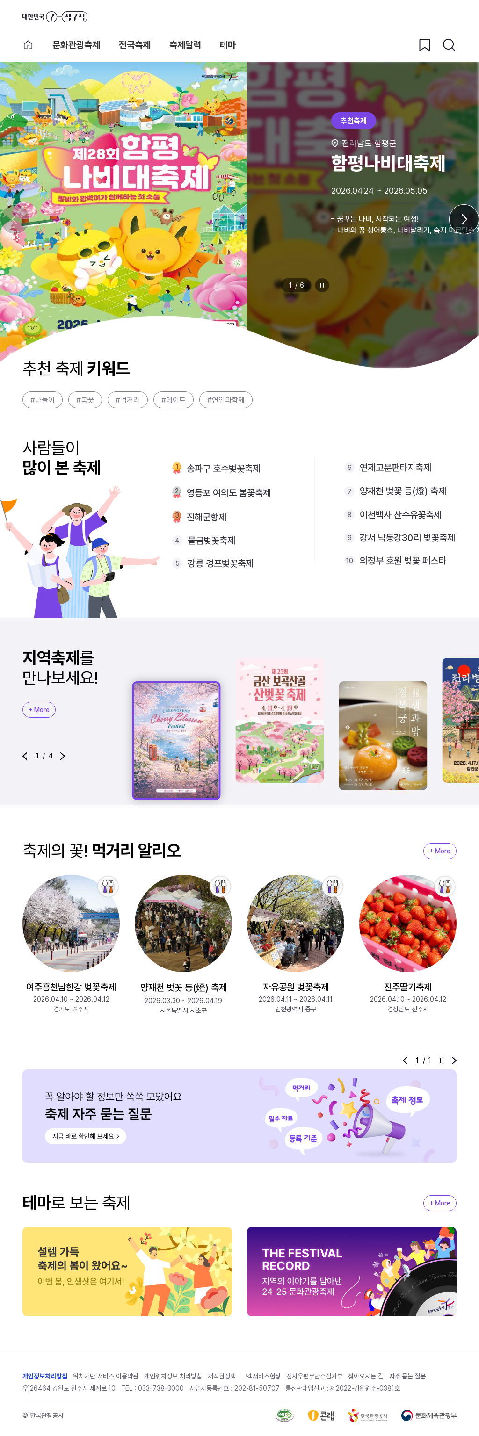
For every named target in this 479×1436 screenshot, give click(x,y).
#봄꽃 (85, 400)
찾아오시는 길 (366, 1376)
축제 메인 (28, 45)
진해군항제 (206, 517)
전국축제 (135, 45)
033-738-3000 (161, 1388)
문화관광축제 (76, 45)
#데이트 (173, 400)
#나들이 (42, 400)
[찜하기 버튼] (424, 44)
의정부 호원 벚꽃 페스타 (403, 560)
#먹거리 (128, 400)
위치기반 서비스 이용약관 (105, 1376)
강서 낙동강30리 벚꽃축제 (407, 537)
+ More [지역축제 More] (39, 710)
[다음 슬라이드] (464, 219)
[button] (24, 756)
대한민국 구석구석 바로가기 (54, 16)
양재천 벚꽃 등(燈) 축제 (403, 491)
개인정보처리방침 (44, 1376)
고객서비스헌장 (261, 1376)
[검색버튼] (449, 44)
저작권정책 (222, 1376)
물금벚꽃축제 (211, 540)
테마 (228, 45)
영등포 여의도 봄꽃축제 (229, 492)
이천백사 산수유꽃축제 (401, 514)
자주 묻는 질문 (407, 1376)
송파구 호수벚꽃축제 (224, 468)
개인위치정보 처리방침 (173, 1376)
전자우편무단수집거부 (314, 1376)
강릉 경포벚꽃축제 (221, 563)
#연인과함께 (226, 400)
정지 (322, 285)
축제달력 (185, 45)
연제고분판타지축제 (395, 467)
